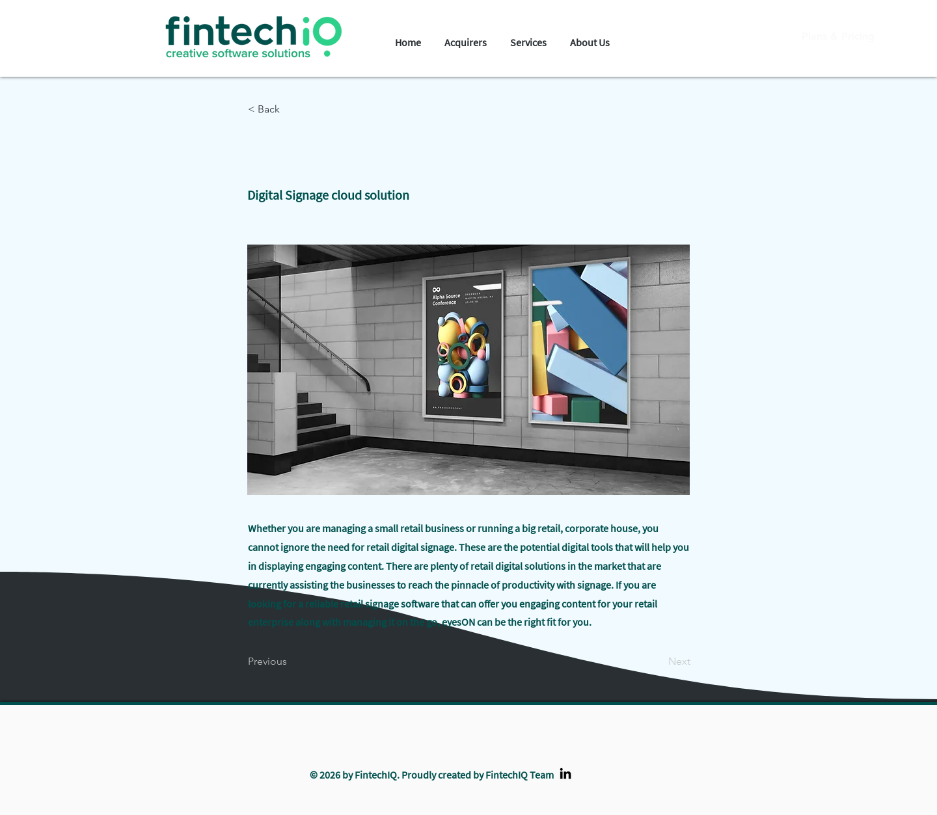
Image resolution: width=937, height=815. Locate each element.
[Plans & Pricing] (838, 36)
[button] (465, 36)
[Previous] (291, 661)
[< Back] (291, 109)
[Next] (657, 661)
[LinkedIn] (565, 773)
